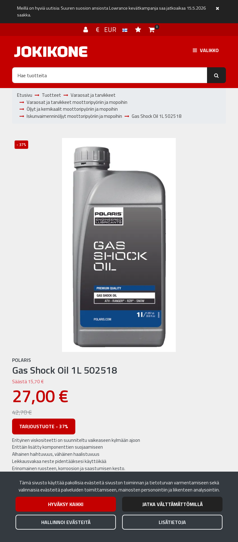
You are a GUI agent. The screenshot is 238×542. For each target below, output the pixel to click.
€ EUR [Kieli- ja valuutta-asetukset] (112, 29)
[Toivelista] (139, 29)
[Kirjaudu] (86, 29)
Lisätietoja (172, 522)
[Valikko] (206, 50)
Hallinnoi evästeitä (65, 522)
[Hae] (109, 75)
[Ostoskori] (152, 29)
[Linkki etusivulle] (51, 51)
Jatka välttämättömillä (172, 504)
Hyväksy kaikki (65, 504)
